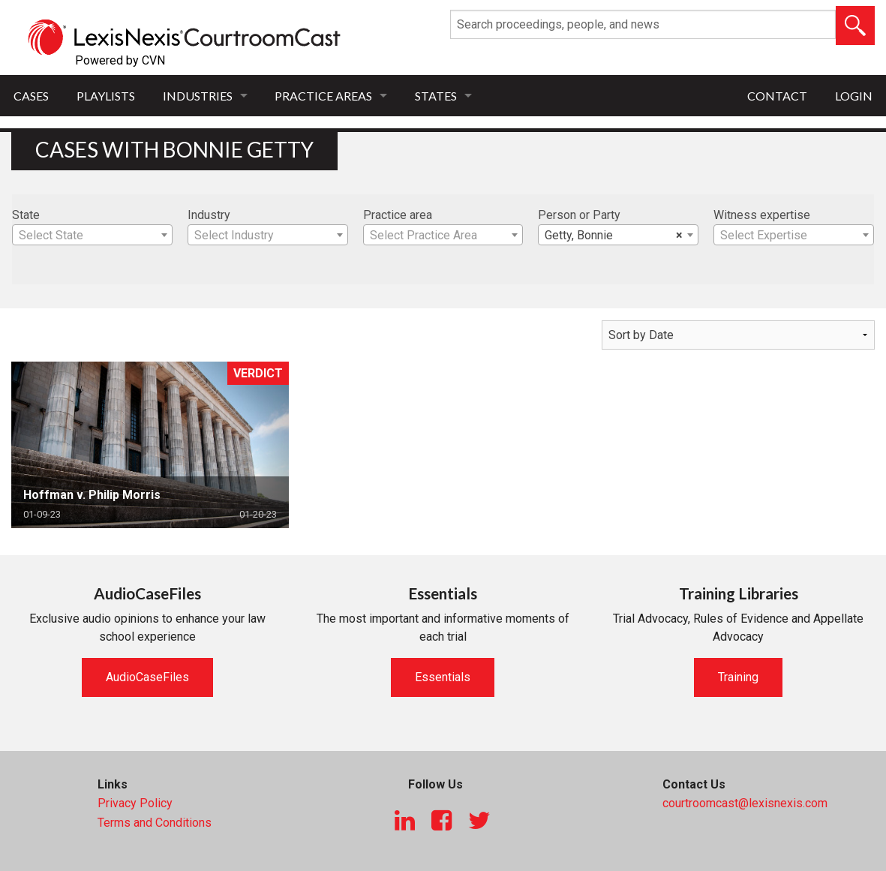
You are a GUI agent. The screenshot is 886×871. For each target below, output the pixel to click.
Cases (31, 96)
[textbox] (92, 235)
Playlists (106, 96)
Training (738, 677)
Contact (777, 96)
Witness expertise (761, 215)
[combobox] (92, 234)
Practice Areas (323, 96)
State (26, 215)
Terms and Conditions (155, 822)
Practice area (397, 215)
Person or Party (579, 215)
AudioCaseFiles (147, 677)
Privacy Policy (135, 803)
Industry (209, 215)
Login (853, 96)
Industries (198, 96)
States (436, 96)
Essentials (442, 677)
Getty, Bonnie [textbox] (614, 235)
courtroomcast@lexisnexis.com (744, 803)
